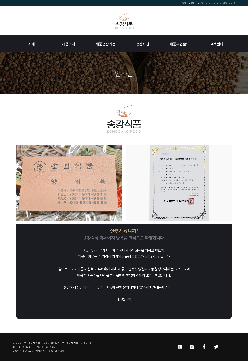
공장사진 (142, 43)
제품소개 (68, 43)
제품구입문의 (180, 43)
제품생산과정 (105, 43)
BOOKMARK (228, 3)
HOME (183, 3)
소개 (31, 43)
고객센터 (216, 43)
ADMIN (214, 3)
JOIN (193, 3)
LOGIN (203, 3)
